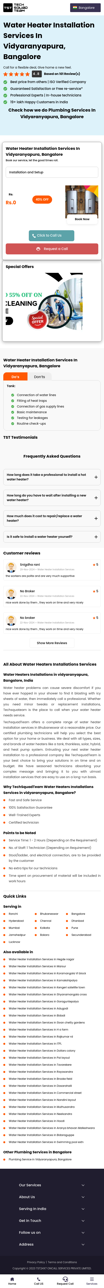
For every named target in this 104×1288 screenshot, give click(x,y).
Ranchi (13, 914)
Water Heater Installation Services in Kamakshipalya (43, 980)
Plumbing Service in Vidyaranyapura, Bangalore (40, 1159)
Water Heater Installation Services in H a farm (38, 1029)
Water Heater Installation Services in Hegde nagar (41, 959)
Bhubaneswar (49, 914)
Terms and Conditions (62, 1262)
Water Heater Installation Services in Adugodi (38, 1008)
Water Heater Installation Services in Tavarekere (40, 1065)
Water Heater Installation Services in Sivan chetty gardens (47, 1022)
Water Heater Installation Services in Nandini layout (42, 1100)
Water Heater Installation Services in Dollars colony (42, 1051)
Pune (74, 928)
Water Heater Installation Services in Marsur (37, 966)
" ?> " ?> (52, 172)
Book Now (82, 219)
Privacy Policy (36, 1262)
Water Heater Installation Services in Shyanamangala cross (48, 994)
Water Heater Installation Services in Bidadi (37, 1015)
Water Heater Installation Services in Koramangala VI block (47, 973)
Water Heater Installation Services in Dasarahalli (40, 1086)
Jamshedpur (17, 935)
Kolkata (45, 928)
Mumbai (14, 928)
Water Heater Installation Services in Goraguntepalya (44, 1001)
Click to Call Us (49, 235)
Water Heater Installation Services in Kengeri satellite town (47, 987)
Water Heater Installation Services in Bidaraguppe (41, 1135)
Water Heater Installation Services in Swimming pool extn (46, 1142)
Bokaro (44, 935)
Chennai (45, 921)
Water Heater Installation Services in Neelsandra (40, 1114)
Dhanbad (77, 921)
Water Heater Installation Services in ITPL (35, 1043)
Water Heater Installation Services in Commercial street (45, 1093)
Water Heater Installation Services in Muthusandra (42, 1107)
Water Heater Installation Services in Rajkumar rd (41, 1036)
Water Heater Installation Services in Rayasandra (41, 1072)
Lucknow (14, 942)
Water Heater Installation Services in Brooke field (40, 1079)
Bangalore (78, 914)
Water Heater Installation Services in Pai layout (39, 1058)
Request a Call (56, 248)
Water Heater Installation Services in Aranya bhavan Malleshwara (52, 1128)
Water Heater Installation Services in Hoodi (36, 1121)
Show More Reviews (52, 643)
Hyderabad (16, 921)
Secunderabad (81, 935)
